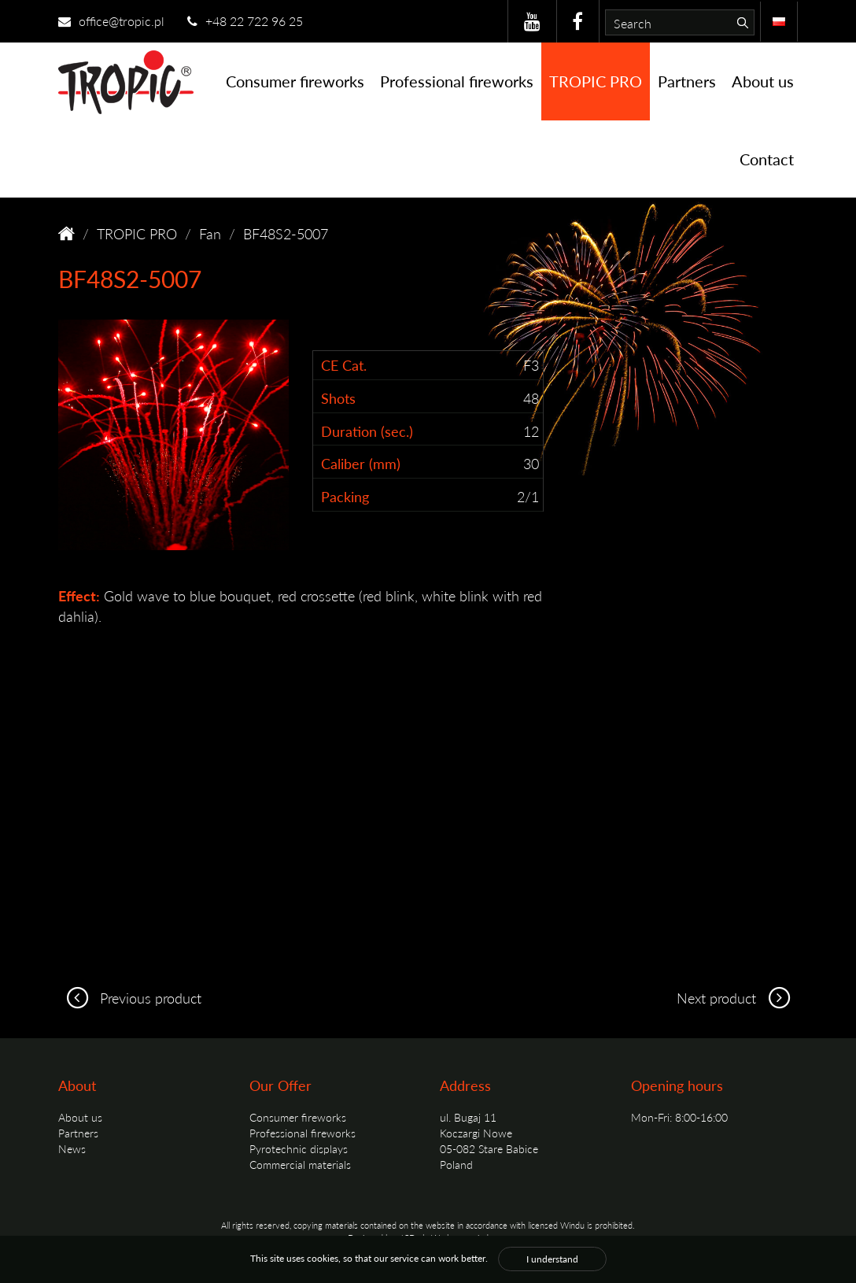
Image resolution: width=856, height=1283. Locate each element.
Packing (345, 496)
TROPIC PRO (595, 81)
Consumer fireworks (295, 81)
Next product (737, 998)
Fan (210, 233)
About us (763, 81)
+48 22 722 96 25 (245, 21)
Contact (767, 159)
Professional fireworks (456, 81)
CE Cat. (344, 365)
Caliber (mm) (360, 463)
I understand (552, 1259)
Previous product (129, 998)
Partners (687, 81)
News (72, 1148)
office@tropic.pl (111, 21)
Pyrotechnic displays (298, 1148)
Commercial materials (300, 1164)
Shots (338, 398)
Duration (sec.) (367, 431)
